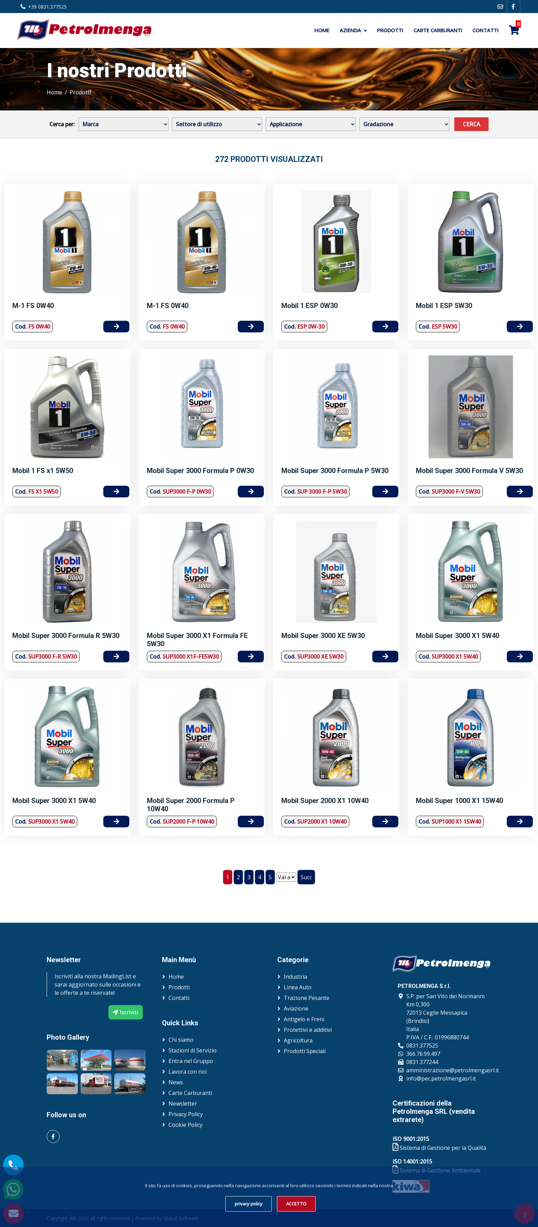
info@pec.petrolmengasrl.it (441, 1078)
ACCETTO (296, 1204)
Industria (295, 976)
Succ (306, 877)
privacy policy (248, 1204)
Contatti (485, 30)
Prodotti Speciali (305, 1051)
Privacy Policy (185, 1114)
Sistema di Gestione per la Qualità (439, 1148)
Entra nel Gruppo (190, 1061)
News (175, 1082)
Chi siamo (181, 1039)
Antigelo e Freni (304, 1019)
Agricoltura (298, 1040)
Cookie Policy (185, 1125)
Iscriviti (125, 1012)
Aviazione (296, 1008)
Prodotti (390, 30)
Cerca (471, 124)
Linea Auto (298, 987)
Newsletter (182, 1103)
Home (321, 30)
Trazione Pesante (306, 998)
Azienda (350, 30)
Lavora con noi (187, 1071)
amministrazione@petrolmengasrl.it (452, 1070)
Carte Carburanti (437, 30)
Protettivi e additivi (308, 1030)
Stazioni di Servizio (192, 1050)
